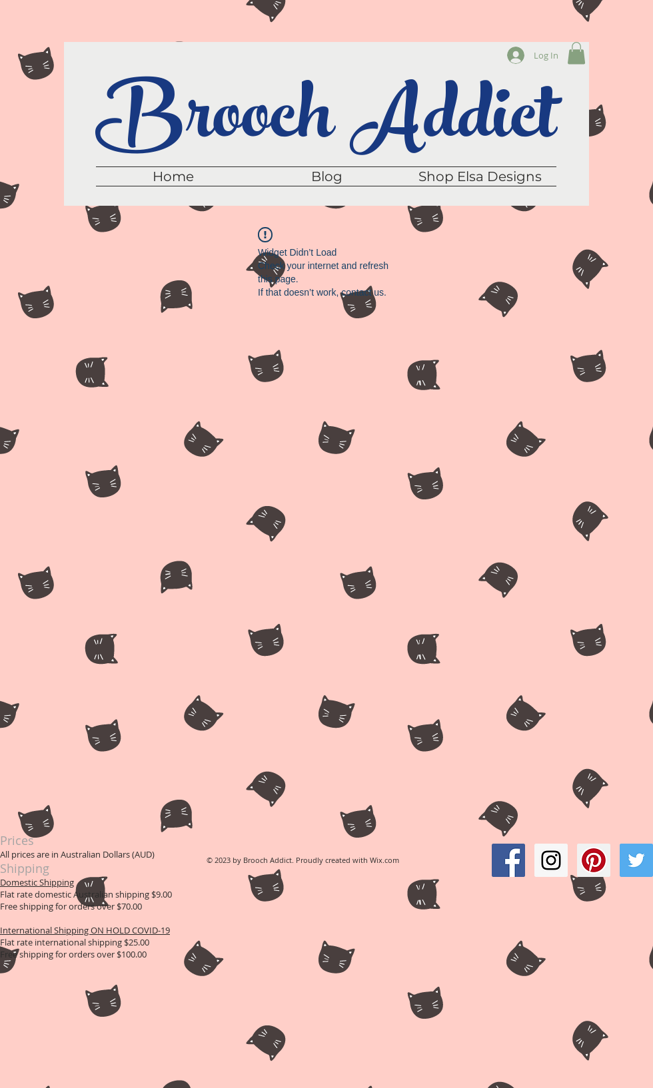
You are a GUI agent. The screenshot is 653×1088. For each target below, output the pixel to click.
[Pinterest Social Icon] (593, 860)
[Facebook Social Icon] (508, 860)
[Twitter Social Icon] (636, 860)
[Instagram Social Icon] (551, 860)
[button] (576, 53)
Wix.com (384, 860)
